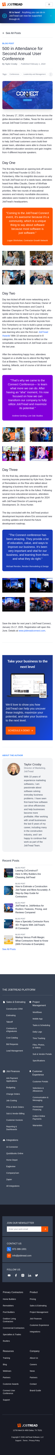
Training (6, 1358)
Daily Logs (37, 1032)
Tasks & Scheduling (41, 1025)
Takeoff (9, 1022)
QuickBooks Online (14, 1153)
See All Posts (11, 33)
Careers (33, 1364)
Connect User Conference (9, 1391)
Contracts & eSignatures (11, 1029)
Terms (25, 1441)
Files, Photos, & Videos (39, 1046)
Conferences (14, 74)
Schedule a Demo (20, 730)
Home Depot (12, 1160)
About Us (34, 1358)
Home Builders (9, 1299)
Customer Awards (11, 1384)
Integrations (10, 1140)
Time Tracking (39, 1038)
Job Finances (11, 1071)
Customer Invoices (14, 1120)
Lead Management (14, 1051)
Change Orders (13, 1094)
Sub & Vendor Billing (15, 1113)
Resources (8, 1351)
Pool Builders (9, 1312)
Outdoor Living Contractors (9, 1320)
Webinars (7, 1371)
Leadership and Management (35, 74)
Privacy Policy (34, 1441)
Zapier (9, 1179)
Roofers (6, 1341)
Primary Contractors (13, 1292)
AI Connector (12, 1147)
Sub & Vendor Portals (42, 1054)
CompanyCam (12, 1173)
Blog (5, 1364)
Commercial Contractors (13, 1328)
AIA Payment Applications (12, 1079)
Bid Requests (12, 1044)
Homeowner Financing (38, 1108)
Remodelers (8, 1305)
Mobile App (37, 1019)
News (32, 1371)
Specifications (39, 1060)
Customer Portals (40, 1081)
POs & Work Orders (15, 1107)
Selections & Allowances (38, 1089)
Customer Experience (36, 1073)
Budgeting (10, 1087)
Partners (6, 1377)
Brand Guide (35, 1390)
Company (34, 1351)
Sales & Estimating (14, 1002)
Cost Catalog (12, 1038)
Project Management (37, 1004)
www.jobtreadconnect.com (32, 630)
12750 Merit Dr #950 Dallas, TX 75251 (27, 1430)
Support (6, 1400)
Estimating (11, 1015)
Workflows (37, 1012)
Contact (33, 1384)
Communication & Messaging (40, 1098)
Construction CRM (14, 1009)
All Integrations (13, 1186)
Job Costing (11, 1100)
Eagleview (10, 1166)
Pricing (33, 1299)
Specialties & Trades (12, 1334)
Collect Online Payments (39, 1117)
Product (34, 1292)
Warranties (37, 1125)
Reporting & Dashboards (11, 1128)
